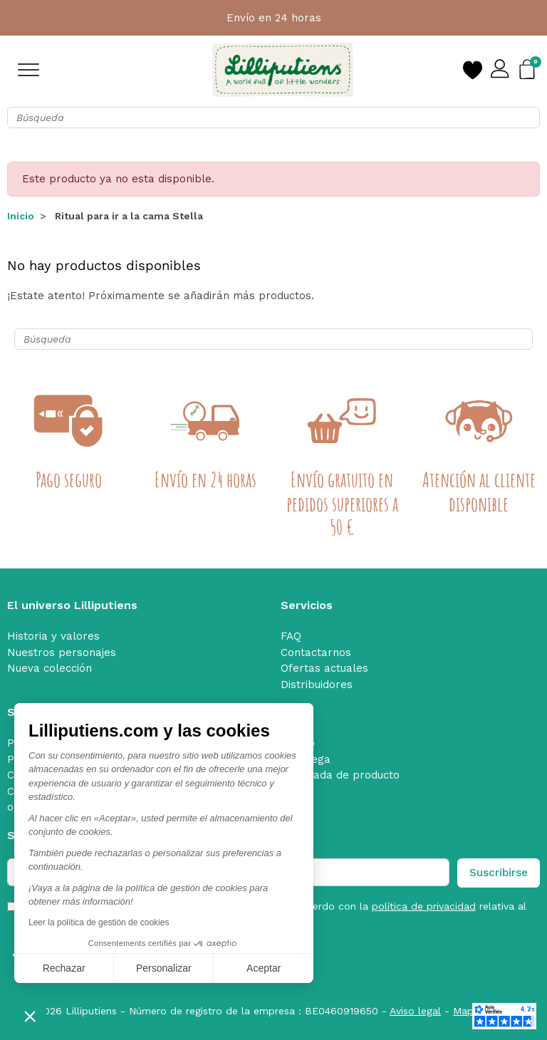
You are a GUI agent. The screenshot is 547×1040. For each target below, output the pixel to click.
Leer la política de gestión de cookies (98, 922)
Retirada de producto (344, 775)
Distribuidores (317, 684)
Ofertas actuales (324, 668)
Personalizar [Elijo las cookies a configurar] (164, 968)
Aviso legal (415, 1010)
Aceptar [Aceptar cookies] (263, 968)
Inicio (20, 216)
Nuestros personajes (61, 652)
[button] (30, 1016)
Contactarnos (316, 652)
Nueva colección (49, 668)
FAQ (291, 636)
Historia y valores (53, 636)
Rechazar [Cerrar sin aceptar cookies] (64, 968)
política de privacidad (424, 906)
